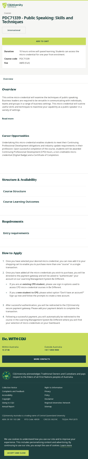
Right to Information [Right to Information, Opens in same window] (53, 387)
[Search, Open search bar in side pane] (79, 6)
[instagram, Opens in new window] (12, 428)
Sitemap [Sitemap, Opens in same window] (48, 406)
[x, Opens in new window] (25, 428)
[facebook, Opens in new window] (5, 428)
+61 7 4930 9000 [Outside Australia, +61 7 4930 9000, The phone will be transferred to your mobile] (52, 350)
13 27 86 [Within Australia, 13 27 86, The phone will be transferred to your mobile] (5, 350)
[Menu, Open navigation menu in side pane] (83, 6)
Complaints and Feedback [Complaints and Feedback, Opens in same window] (13, 391)
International (14, 30)
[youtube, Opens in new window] (32, 428)
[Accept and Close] (16, 453)
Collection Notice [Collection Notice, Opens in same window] (9, 387)
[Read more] (10, 119)
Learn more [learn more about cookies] (66, 445)
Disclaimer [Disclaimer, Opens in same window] (49, 399)
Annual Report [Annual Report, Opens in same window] (8, 406)
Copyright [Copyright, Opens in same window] (6, 399)
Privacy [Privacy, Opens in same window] (48, 391)
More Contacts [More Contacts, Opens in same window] (44, 359)
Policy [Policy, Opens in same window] (47, 395)
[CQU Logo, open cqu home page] (12, 6)
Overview (10, 79)
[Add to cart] (44, 41)
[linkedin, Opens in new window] (19, 428)
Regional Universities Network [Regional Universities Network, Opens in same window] (57, 402)
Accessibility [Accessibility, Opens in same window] (7, 395)
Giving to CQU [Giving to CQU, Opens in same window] (8, 402)
